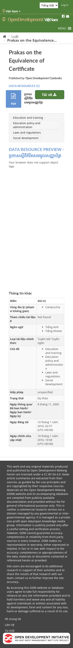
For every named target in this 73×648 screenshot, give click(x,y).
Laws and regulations (27, 132)
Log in (64, 5)
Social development (26, 138)
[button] (62, 28)
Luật (14, 36)
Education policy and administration (26, 125)
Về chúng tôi (13, 619)
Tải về (49, 94)
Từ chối (9, 631)
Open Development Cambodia (44, 78)
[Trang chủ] (4, 36)
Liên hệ (9, 625)
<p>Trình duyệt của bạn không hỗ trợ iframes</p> (36, 223)
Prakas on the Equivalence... (32, 40)
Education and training (28, 117)
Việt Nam (11, 11)
